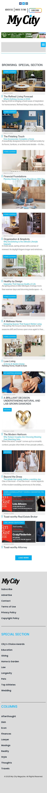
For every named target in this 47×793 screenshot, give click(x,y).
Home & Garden (10, 72)
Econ (4, 727)
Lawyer (11, 523)
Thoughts (6, 762)
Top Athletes (8, 684)
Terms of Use (8, 606)
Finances (6, 733)
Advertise (6, 595)
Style (4, 756)
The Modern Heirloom (24, 437)
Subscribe (6, 589)
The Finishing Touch (24, 137)
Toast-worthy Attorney (15, 547)
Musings (5, 745)
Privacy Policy (8, 612)
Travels (5, 768)
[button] (43, 44)
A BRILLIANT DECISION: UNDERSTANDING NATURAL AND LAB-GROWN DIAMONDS (22, 400)
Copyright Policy (10, 618)
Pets (3, 678)
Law (5, 523)
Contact (6, 600)
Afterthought (8, 716)
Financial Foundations (24, 177)
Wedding (17, 373)
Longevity (6, 673)
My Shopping (9, 373)
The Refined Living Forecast (24, 97)
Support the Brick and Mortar (28, 492)
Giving (4, 655)
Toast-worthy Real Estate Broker (21, 516)
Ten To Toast (19, 523)
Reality (5, 751)
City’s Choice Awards (13, 644)
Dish (3, 722)
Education (6, 649)
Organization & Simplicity (24, 241)
